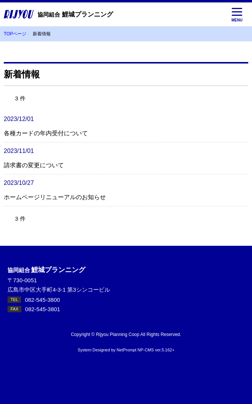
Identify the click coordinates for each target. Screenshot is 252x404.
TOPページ (15, 33)
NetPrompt (127, 350)
